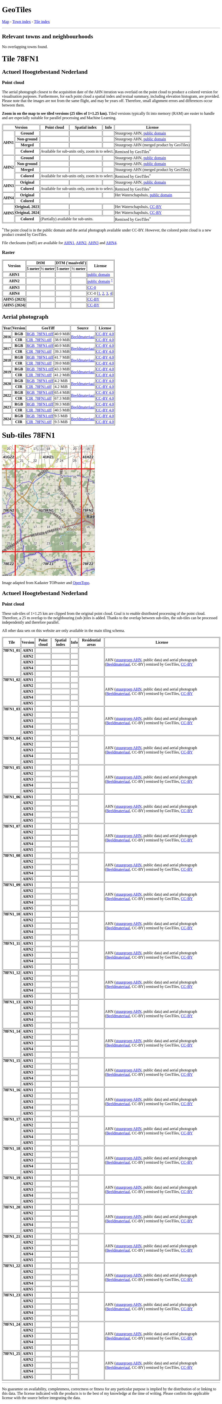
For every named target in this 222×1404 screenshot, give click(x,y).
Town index (21, 22)
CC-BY (156, 207)
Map (5, 22)
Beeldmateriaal (83, 337)
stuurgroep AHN (129, 660)
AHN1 (69, 243)
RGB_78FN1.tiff (40, 334)
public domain (155, 133)
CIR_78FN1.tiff (39, 340)
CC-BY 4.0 (105, 334)
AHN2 (81, 243)
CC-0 (91, 287)
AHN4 (111, 243)
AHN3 (93, 243)
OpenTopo (81, 583)
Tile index (42, 22)
